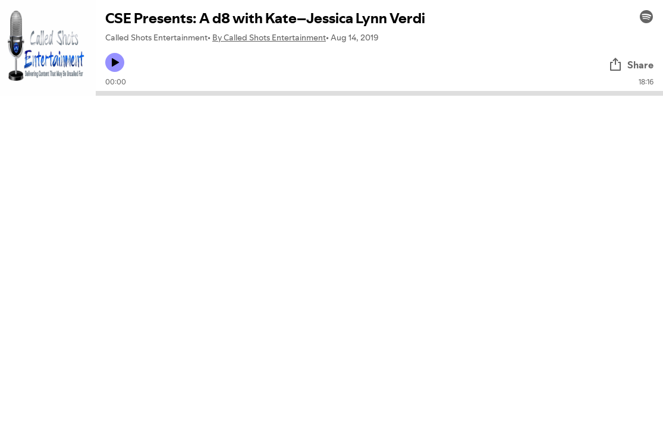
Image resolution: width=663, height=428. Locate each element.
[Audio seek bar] (379, 93)
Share (630, 65)
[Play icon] (114, 62)
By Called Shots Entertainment (269, 37)
